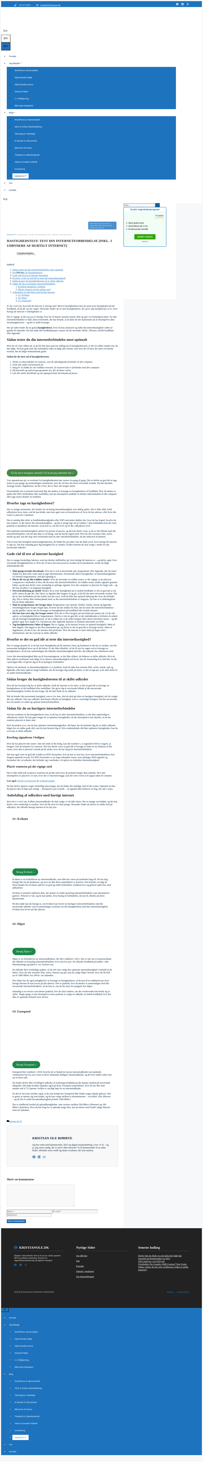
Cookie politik (183, 1296)
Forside (12, 56)
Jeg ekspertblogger (85, 1281)
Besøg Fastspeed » (26, 1064)
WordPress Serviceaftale (26, 70)
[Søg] (157, 205)
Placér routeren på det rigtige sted (34, 289)
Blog (13, 112)
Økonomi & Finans (23, 148)
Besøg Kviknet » (25, 871)
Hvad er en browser (27, 781)
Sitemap (170, 1296)
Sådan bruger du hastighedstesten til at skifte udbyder (38, 281)
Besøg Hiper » (24, 951)
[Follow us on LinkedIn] (182, 4)
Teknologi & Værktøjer (25, 134)
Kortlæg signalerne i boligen (31, 286)
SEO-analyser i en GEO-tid (151, 1266)
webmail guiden (47, 781)
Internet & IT (20, 176)
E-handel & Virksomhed (26, 141)
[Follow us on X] (188, 4)
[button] (5, 31)
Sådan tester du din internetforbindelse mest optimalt (37, 269)
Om (10, 183)
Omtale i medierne (85, 1276)
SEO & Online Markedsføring (28, 126)
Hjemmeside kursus (24, 84)
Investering (20, 169)
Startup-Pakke (21, 91)
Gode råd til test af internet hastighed (30, 275)
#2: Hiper (22, 298)
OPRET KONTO (145, 237)
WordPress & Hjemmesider (27, 119)
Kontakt (12, 190)
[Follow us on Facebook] (177, 4)
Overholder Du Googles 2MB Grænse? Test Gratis (162, 1268)
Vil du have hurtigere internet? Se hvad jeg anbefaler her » (42, 472)
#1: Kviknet (23, 295)
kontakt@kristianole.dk (50, 5)
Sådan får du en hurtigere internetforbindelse (33, 284)
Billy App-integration (24, 105)
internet (30, 316)
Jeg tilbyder (16, 63)
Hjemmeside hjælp (23, 77)
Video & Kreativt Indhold (26, 162)
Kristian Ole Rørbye (26, 253)
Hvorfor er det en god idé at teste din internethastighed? (39, 278)
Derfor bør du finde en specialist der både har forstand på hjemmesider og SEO (160, 1261)
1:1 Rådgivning (22, 98)
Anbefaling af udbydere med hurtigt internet (33, 292)
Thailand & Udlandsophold (27, 155)
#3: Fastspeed (24, 300)
